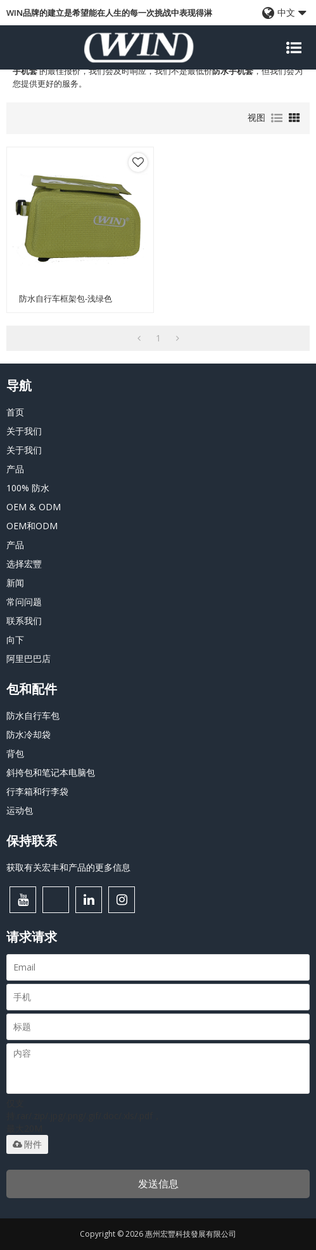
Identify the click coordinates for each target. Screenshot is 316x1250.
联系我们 (24, 621)
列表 (277, 118)
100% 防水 (27, 488)
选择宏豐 (24, 564)
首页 (15, 412)
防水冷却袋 (28, 734)
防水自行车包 (33, 715)
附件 (27, 1144)
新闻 (15, 583)
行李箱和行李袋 (37, 791)
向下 (15, 640)
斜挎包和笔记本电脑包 (50, 772)
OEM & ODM (33, 507)
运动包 (19, 810)
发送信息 (158, 1184)
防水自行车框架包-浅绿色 (65, 298)
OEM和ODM (32, 526)
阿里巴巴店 (28, 659)
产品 (15, 469)
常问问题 (24, 602)
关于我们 (24, 431)
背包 (15, 753)
